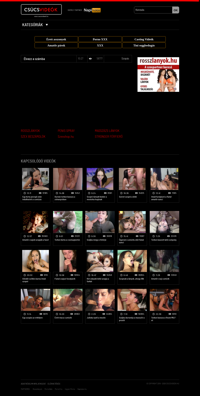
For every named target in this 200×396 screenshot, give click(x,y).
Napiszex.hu (82, 389)
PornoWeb (48, 389)
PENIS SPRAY (66, 131)
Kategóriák (35, 25)
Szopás (125, 58)
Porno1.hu (58, 389)
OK (176, 10)
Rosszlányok (37, 389)
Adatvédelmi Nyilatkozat (33, 384)
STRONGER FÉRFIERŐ (109, 136)
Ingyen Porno (70, 389)
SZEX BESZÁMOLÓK (33, 136)
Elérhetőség (54, 384)
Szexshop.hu (66, 136)
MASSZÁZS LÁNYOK (107, 131)
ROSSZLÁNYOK (30, 131)
